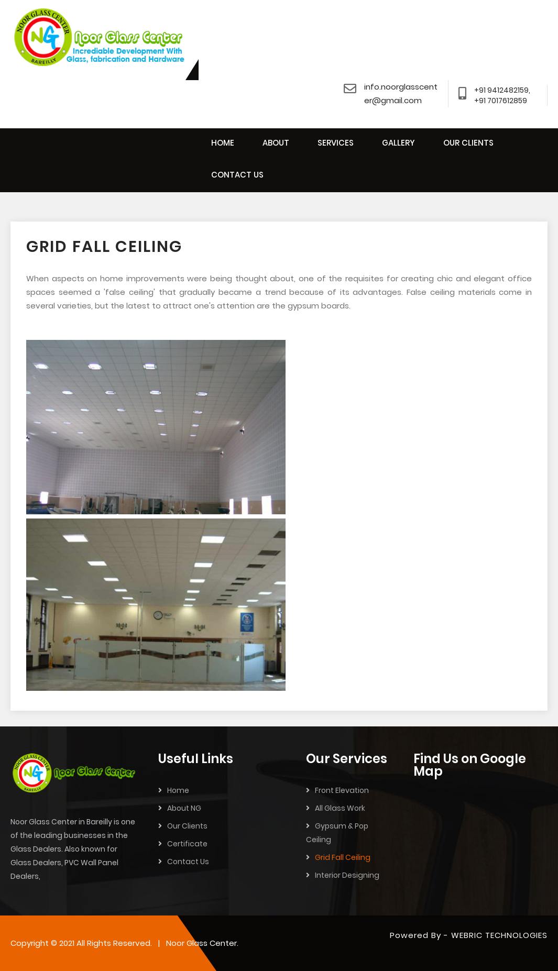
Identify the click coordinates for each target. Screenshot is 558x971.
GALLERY (398, 142)
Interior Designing (347, 875)
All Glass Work (340, 808)
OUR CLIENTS (468, 142)
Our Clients (187, 826)
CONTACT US (237, 174)
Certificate (187, 843)
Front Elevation (342, 790)
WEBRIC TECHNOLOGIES (499, 935)
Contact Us (188, 861)
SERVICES (336, 142)
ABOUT (275, 142)
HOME (222, 142)
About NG (184, 808)
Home (178, 790)
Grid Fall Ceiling (342, 857)
